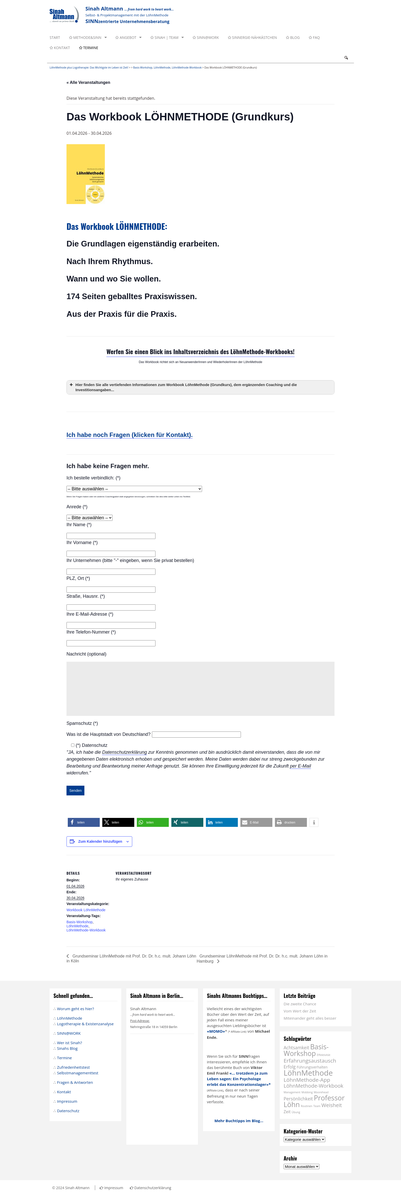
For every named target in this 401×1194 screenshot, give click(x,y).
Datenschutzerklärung (124, 752)
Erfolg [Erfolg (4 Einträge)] (290, 1067)
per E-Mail (300, 766)
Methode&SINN (85, 37)
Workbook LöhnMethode (85, 910)
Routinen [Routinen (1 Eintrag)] (306, 1106)
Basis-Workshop (142, 67)
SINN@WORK (206, 37)
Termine (88, 47)
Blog (293, 37)
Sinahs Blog (67, 1048)
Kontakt (60, 47)
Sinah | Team (164, 37)
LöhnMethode (162, 67)
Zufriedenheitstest (73, 1067)
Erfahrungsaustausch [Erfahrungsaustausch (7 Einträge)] (310, 1060)
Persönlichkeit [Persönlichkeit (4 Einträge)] (298, 1099)
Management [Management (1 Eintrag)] (292, 1092)
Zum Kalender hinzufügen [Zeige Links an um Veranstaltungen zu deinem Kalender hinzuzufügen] (100, 841)
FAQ (314, 37)
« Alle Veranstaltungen (88, 82)
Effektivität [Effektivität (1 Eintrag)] (323, 1055)
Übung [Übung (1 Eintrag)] (296, 1112)
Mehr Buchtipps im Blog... (239, 1120)
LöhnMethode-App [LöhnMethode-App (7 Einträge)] (307, 1079)
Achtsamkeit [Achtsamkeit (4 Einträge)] (296, 1047)
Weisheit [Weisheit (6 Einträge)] (331, 1105)
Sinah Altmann (77, 1187)
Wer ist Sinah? (69, 1042)
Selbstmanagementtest (77, 1072)
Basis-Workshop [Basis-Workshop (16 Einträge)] (306, 1050)
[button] (84, 822)
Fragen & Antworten (75, 1082)
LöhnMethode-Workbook (187, 67)
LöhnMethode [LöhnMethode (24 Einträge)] (308, 1073)
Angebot (125, 37)
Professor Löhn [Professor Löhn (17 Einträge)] (314, 1101)
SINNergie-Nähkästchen (252, 37)
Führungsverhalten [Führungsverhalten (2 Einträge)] (312, 1067)
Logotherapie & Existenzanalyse (85, 1023)
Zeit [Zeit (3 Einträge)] (287, 1111)
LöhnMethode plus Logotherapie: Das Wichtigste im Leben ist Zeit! (89, 67)
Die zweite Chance (300, 1003)
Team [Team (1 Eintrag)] (316, 1106)
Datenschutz (68, 1110)
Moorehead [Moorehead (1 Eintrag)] (321, 1092)
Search (346, 58)
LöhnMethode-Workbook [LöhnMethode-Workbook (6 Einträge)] (313, 1085)
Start (55, 37)
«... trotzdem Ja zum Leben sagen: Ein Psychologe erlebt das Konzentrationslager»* (239, 1079)
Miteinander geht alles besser (310, 1018)
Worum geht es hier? (75, 1008)
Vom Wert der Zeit (300, 1010)
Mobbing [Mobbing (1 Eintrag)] (307, 1092)
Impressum (67, 1101)
